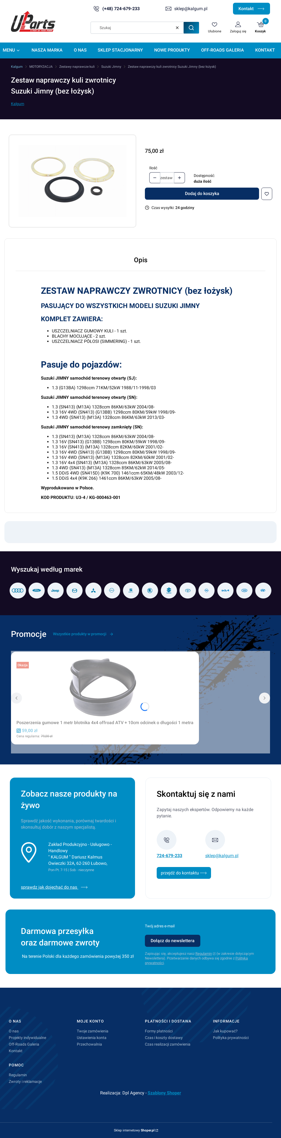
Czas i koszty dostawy (164, 1037)
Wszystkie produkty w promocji (83, 634)
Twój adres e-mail (160, 926)
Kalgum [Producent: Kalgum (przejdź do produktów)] (17, 103)
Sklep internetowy (134, 1130)
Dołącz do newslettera (173, 940)
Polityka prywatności (231, 1037)
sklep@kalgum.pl (190, 8)
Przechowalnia (89, 1044)
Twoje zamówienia (92, 1031)
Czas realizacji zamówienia (167, 1044)
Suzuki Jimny (111, 67)
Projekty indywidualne (27, 1037)
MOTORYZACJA (41, 67)
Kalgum (17, 67)
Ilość (153, 168)
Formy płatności (159, 1031)
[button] (191, 27)
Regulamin (203, 953)
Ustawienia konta (91, 1037)
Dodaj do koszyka (202, 193)
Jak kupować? (225, 1031)
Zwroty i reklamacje (25, 1081)
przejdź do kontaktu (184, 873)
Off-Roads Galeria (24, 1044)
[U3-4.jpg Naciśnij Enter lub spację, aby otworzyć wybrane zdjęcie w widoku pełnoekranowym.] (72, 181)
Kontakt (251, 8)
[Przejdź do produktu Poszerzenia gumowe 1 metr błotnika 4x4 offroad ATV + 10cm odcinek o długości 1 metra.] (105, 687)
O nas (14, 1031)
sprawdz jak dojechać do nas (54, 887)
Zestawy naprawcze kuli (77, 67)
